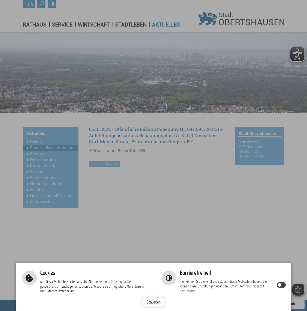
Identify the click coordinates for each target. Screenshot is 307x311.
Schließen (154, 302)
